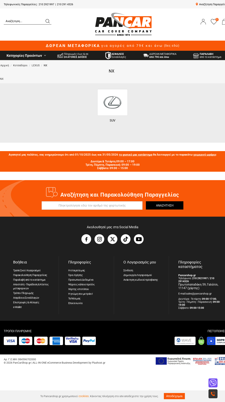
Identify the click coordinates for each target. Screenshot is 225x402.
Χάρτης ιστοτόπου (78, 289)
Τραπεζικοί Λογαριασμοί (26, 270)
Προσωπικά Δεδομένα (80, 279)
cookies (84, 396)
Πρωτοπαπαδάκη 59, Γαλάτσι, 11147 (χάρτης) (198, 286)
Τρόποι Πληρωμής (23, 293)
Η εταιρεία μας (76, 270)
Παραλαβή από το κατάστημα (29, 279)
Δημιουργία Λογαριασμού (137, 275)
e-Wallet (17, 307)
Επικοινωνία (75, 303)
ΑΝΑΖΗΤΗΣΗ (164, 205)
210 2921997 (46, 4)
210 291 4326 (65, 4)
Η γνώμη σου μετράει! (80, 293)
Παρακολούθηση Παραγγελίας (30, 275)
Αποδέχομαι (174, 396)
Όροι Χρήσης (75, 275)
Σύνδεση (128, 270)
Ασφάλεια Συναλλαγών (26, 297)
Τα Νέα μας (74, 298)
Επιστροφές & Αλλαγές (26, 302)
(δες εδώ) (171, 45)
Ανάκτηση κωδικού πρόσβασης (140, 279)
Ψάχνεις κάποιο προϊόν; (81, 284)
